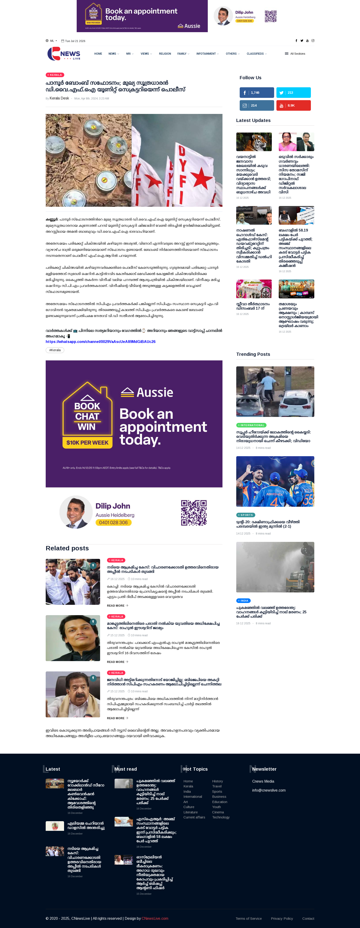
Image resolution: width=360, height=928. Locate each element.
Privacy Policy (282, 918)
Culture (188, 807)
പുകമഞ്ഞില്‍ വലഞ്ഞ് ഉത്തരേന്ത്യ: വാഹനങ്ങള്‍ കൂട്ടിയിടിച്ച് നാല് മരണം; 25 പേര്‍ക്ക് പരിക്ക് (271, 612)
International (192, 796)
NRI (128, 53)
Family (181, 53)
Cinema (218, 812)
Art (185, 802)
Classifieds (255, 53)
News (112, 53)
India (187, 791)
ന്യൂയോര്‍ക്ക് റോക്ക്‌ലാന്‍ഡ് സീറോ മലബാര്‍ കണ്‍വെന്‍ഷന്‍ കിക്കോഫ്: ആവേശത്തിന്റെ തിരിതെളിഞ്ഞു (86, 794)
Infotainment (206, 53)
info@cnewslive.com (269, 790)
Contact (308, 918)
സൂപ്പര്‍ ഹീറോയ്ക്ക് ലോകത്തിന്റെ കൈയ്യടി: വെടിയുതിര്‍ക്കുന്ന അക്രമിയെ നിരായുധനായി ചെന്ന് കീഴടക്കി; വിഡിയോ (273, 436)
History (217, 781)
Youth (216, 807)
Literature (190, 812)
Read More (117, 605)
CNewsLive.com (155, 918)
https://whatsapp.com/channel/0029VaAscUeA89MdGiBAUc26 (100, 342)
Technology (221, 817)
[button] (51, 40)
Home (98, 53)
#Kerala (55, 350)
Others (231, 53)
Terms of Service (249, 918)
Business (219, 796)
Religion (165, 53)
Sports (217, 791)
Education (219, 802)
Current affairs (194, 817)
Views (145, 53)
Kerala (188, 786)
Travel (217, 786)
